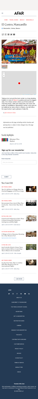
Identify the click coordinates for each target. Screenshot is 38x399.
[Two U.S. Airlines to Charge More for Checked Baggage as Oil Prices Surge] (31, 189)
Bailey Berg (16, 193)
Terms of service (19, 362)
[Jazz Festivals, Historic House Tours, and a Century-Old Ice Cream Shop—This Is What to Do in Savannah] (31, 247)
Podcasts (19, 334)
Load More (19, 279)
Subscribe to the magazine (19, 302)
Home (6, 19)
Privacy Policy (19, 348)
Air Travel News (7, 186)
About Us (19, 297)
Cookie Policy (19, 358)
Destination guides (19, 320)
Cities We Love (6, 244)
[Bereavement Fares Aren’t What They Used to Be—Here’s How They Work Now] (31, 203)
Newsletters (19, 367)
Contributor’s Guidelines (19, 339)
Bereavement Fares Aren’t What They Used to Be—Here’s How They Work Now (13, 204)
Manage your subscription (19, 330)
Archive (19, 353)
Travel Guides (13, 19)
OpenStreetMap (27, 94)
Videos (19, 372)
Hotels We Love (6, 216)
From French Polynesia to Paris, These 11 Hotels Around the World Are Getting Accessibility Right (13, 220)
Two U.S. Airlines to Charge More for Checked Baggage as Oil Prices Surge (13, 190)
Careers (19, 325)
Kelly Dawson (17, 224)
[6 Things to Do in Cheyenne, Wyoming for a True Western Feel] (31, 234)
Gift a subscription (19, 316)
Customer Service (19, 344)
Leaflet (23, 94)
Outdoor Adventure (8, 231)
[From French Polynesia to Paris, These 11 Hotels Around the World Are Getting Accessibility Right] (31, 218)
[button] (19, 83)
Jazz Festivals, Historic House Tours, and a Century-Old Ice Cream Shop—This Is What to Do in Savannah (13, 248)
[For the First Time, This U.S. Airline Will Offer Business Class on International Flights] (31, 262)
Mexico (22, 19)
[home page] (19, 13)
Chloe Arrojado (17, 253)
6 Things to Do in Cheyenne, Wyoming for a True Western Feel (13, 235)
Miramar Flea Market (14, 140)
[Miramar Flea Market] (5, 139)
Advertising (19, 311)
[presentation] (14, 170)
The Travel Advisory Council (19, 306)
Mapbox (35, 94)
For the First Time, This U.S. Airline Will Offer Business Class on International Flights (12, 264)
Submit (6, 176)
